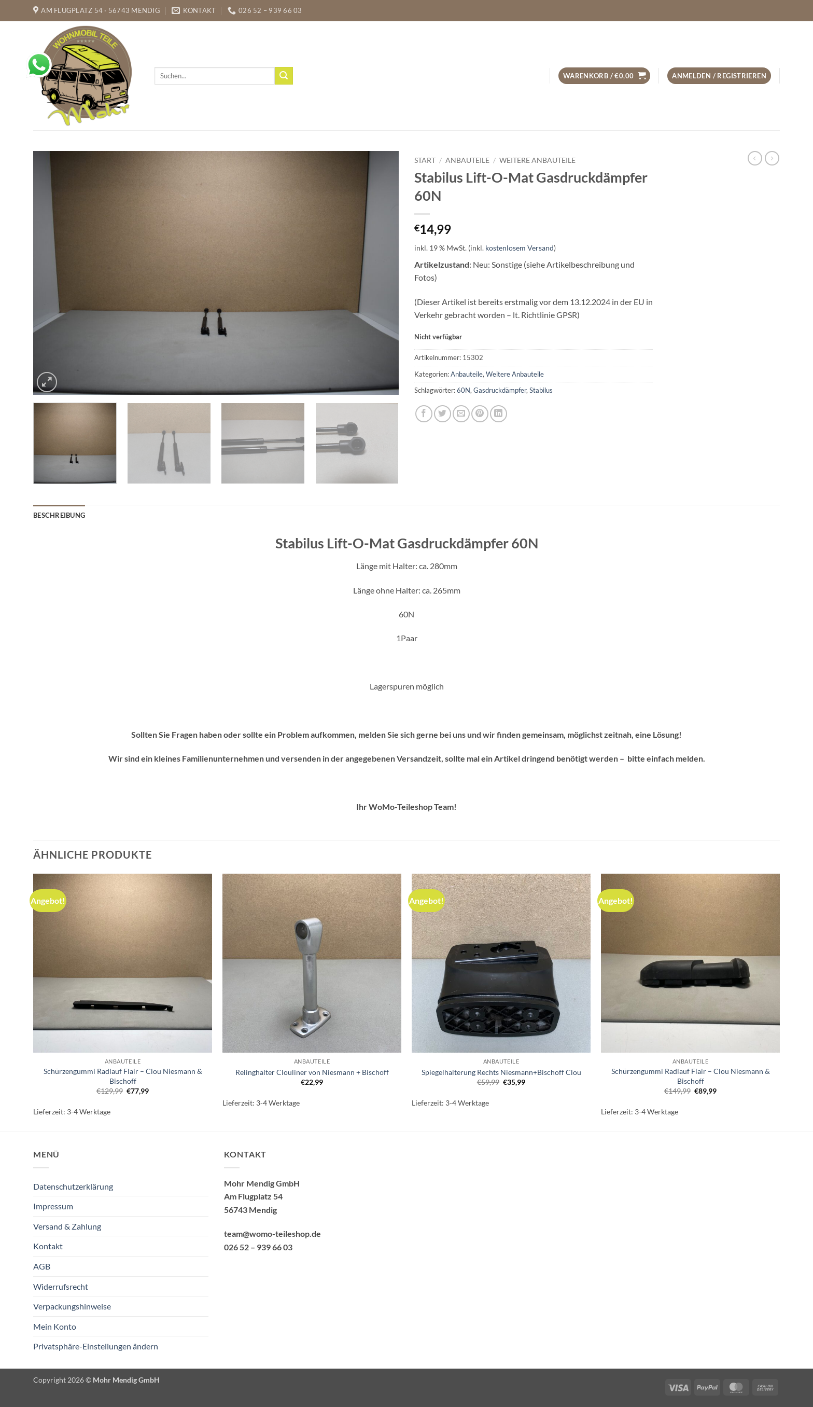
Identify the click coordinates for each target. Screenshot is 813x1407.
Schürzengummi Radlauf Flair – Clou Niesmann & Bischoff (123, 1076)
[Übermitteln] (283, 76)
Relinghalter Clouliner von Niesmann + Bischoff (312, 1072)
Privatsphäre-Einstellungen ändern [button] (95, 1346)
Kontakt (48, 1246)
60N (463, 390)
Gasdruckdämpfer (499, 390)
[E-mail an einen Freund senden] (461, 413)
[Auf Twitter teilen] (442, 413)
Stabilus (541, 390)
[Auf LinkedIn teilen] (498, 413)
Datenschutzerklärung (73, 1186)
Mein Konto (54, 1326)
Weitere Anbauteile (537, 160)
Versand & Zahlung (67, 1226)
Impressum (53, 1206)
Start (425, 160)
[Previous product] (772, 158)
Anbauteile (467, 160)
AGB (41, 1266)
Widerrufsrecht (60, 1286)
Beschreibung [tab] (59, 515)
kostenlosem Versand (519, 247)
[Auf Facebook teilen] (423, 413)
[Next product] (755, 158)
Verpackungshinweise (72, 1306)
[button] (604, 76)
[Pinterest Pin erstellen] (479, 413)
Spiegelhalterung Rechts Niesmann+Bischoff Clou (501, 1072)
